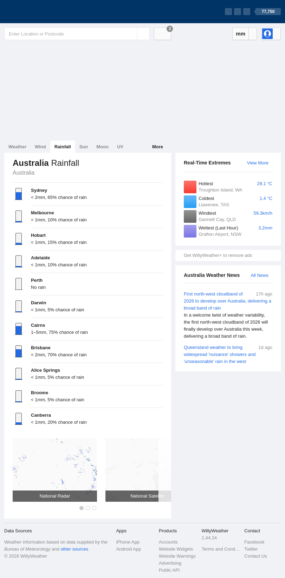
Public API (169, 570)
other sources (74, 549)
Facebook (254, 542)
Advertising (170, 563)
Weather (17, 146)
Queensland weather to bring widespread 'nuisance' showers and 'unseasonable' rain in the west (228, 354)
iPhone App (128, 542)
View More (257, 162)
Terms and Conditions (221, 549)
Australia (23, 173)
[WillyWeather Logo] (37, 11)
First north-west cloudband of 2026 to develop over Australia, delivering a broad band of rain (228, 315)
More (157, 146)
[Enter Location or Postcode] (77, 33)
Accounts (168, 542)
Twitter (251, 549)
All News (259, 275)
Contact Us (255, 556)
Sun (83, 146)
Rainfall (62, 146)
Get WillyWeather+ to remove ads (218, 255)
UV (120, 146)
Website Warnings (177, 556)
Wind (40, 146)
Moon (102, 146)
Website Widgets (176, 549)
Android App (128, 549)
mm (240, 34)
